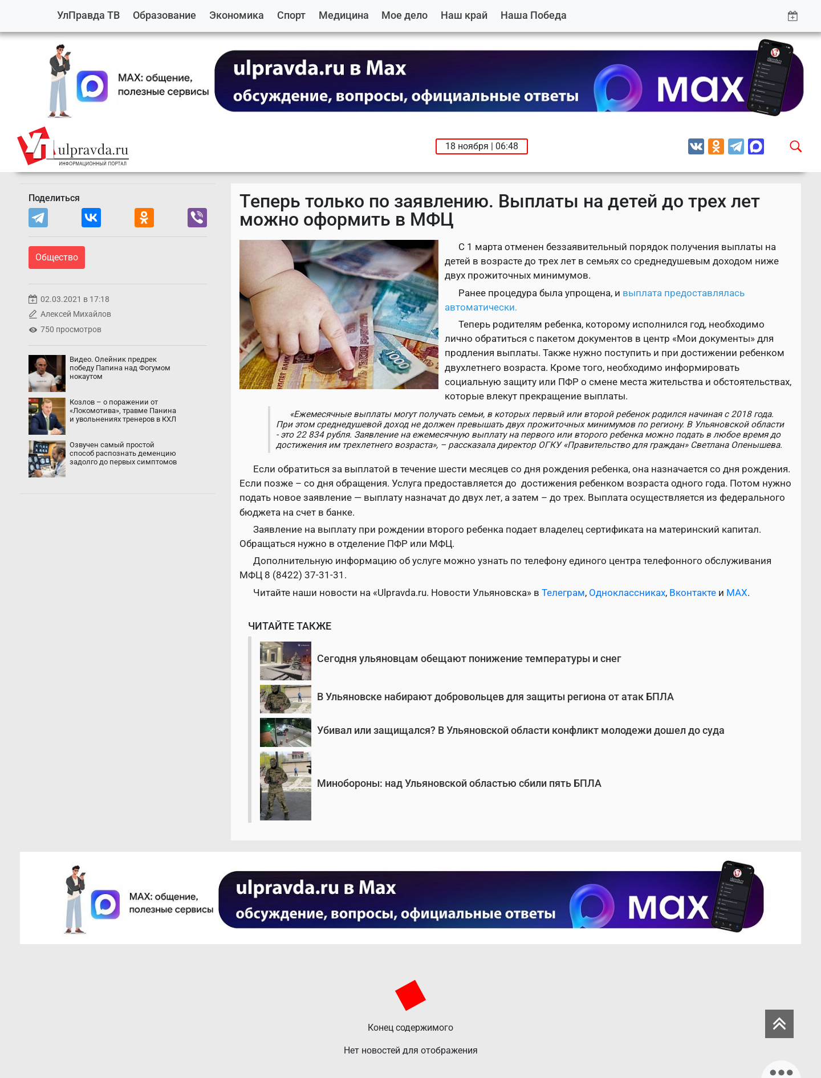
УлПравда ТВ (88, 15)
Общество (56, 257)
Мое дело (404, 15)
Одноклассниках (627, 592)
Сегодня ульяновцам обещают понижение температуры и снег (469, 658)
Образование (164, 15)
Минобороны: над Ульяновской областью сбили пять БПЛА (459, 783)
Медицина (344, 15)
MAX (736, 592)
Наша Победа (534, 15)
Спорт (291, 15)
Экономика (236, 15)
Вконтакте (692, 592)
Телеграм (563, 592)
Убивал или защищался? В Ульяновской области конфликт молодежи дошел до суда (521, 730)
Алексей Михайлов (75, 314)
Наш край (464, 15)
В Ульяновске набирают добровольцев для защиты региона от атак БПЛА (495, 697)
